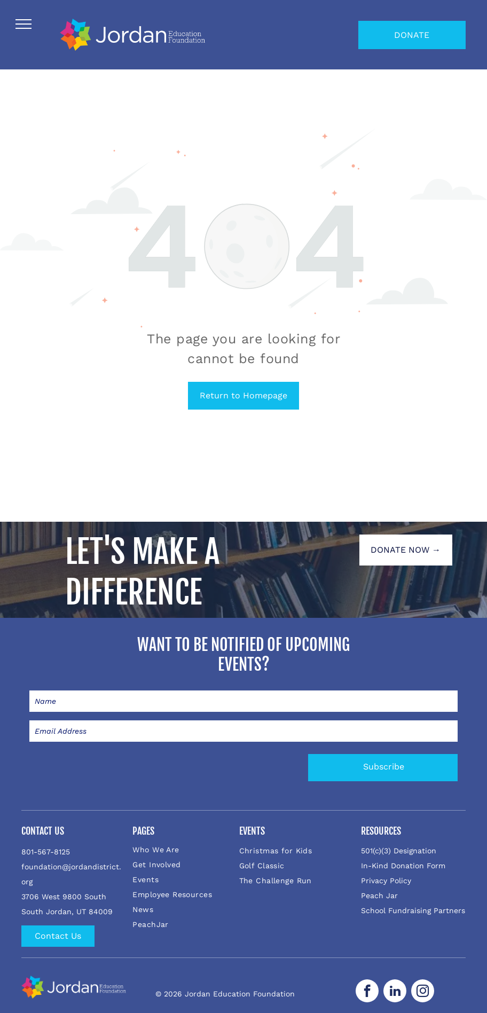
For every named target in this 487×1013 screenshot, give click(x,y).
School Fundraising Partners (413, 910)
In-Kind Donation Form (403, 865)
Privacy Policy (386, 880)
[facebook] (367, 992)
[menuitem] (184, 849)
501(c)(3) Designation (398, 850)
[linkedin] (394, 992)
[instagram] (422, 992)
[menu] (23, 24)
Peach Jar (379, 895)
